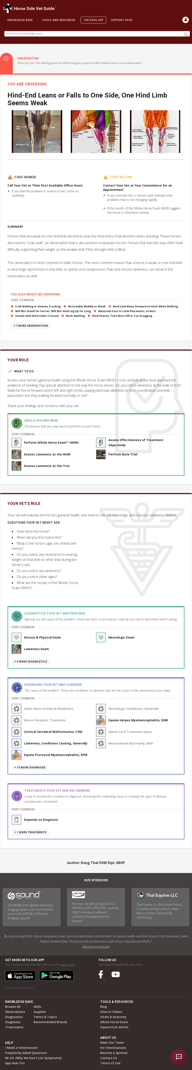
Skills (37, 1007)
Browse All (12, 1007)
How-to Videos (111, 1012)
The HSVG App (93, 20)
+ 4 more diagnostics (30, 662)
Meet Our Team (112, 1042)
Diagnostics (14, 1017)
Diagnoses (13, 1022)
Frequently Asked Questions (26, 1053)
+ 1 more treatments (30, 832)
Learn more (68, 964)
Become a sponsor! (96, 946)
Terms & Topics (45, 1017)
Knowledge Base (20, 20)
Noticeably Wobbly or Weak (87, 306)
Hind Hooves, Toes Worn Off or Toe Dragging (122, 316)
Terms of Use (110, 1063)
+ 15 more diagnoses (30, 767)
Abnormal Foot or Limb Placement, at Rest (127, 311)
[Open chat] (179, 1057)
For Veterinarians (113, 1048)
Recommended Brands (50, 1022)
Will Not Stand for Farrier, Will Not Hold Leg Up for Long (53, 311)
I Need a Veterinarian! (21, 1048)
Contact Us (108, 1058)
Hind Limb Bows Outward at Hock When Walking (145, 306)
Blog (103, 1007)
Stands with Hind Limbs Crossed (37, 316)
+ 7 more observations (31, 326)
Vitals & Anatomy (113, 1017)
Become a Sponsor (114, 1053)
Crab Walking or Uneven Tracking (38, 306)
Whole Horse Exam (114, 1022)
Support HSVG (122, 20)
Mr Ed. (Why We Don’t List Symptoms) (33, 1058)
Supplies (40, 1012)
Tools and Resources (58, 20)
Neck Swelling (75, 316)
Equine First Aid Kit (114, 1027)
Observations (15, 1012)
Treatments (14, 1027)
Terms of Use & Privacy (52, 987)
